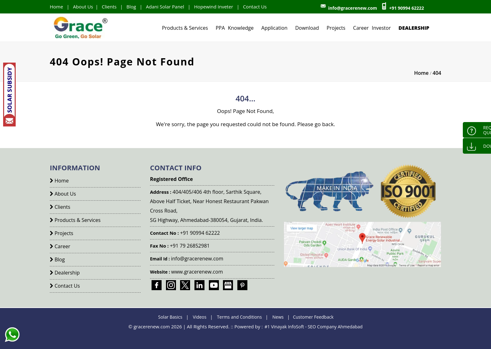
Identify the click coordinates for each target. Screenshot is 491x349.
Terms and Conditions (239, 317)
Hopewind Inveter (213, 6)
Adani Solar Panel (165, 6)
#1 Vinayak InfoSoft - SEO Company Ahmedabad (314, 327)
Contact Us (255, 6)
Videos (199, 317)
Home (56, 6)
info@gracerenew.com (352, 8)
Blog (131, 6)
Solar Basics (170, 317)
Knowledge (241, 27)
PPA (220, 27)
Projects (336, 27)
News (278, 317)
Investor (381, 27)
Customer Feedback (313, 317)
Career (361, 27)
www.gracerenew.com (197, 271)
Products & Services (185, 27)
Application (274, 27)
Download (307, 27)
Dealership (414, 27)
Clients (109, 6)
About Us (83, 6)
